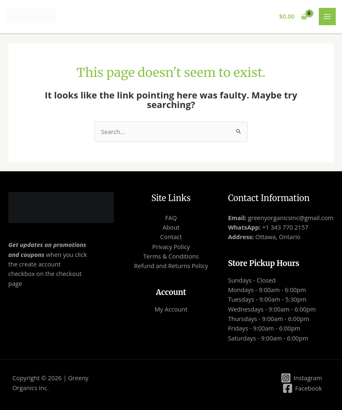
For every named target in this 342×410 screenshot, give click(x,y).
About (170, 227)
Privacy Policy (171, 246)
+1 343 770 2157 (284, 227)
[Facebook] (302, 388)
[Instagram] (301, 378)
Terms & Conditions (171, 256)
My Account (170, 309)
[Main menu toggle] (327, 16)
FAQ (171, 217)
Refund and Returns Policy (171, 265)
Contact (171, 237)
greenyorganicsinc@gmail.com (290, 217)
